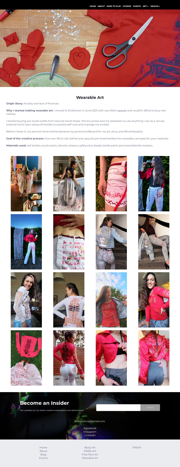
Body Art (90, 447)
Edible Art (90, 451)
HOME (93, 6)
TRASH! (136, 447)
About (43, 451)
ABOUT (101, 6)
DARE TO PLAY (114, 6)
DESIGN (155, 6)
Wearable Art (90, 458)
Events (43, 458)
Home (43, 447)
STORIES (127, 6)
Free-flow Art (90, 454)
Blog (43, 454)
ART (146, 6)
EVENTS (137, 6)
